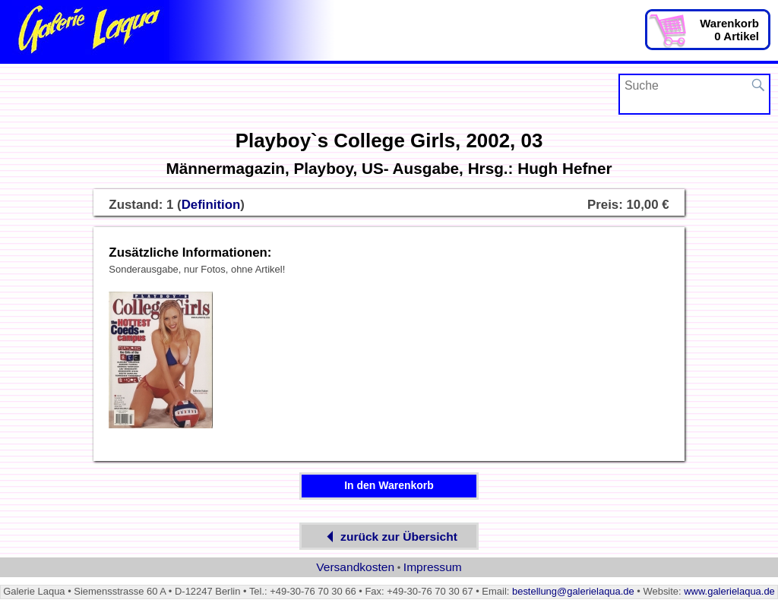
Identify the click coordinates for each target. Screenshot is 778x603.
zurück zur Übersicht (389, 536)
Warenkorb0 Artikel (729, 30)
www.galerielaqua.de (729, 591)
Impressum (432, 566)
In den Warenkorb (389, 485)
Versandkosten (355, 566)
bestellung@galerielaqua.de (573, 591)
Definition (211, 204)
